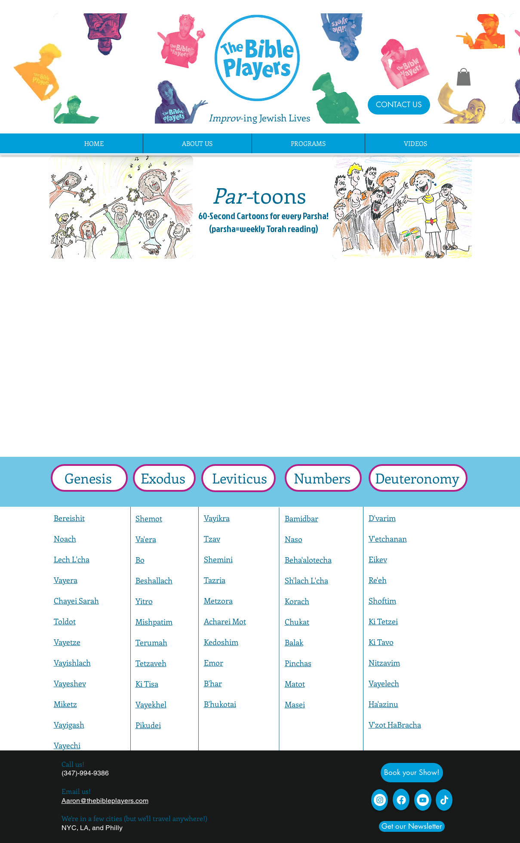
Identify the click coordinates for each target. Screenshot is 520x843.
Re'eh (378, 580)
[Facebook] (401, 800)
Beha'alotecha (308, 560)
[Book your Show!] (412, 772)
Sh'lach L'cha (306, 580)
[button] (463, 77)
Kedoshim (221, 642)
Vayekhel (150, 704)
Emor (213, 662)
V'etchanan (388, 538)
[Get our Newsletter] (412, 826)
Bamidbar (301, 518)
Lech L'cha (71, 559)
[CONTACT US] (399, 105)
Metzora (218, 600)
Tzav (212, 538)
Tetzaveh (150, 663)
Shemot (148, 518)
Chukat (297, 622)
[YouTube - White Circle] (423, 800)
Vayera (65, 580)
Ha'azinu (383, 704)
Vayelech (384, 683)
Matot (295, 684)
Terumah (151, 642)
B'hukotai (220, 704)
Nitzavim (384, 662)
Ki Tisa (146, 684)
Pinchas (298, 663)
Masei (295, 704)
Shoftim (382, 600)
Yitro (144, 601)
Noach (65, 538)
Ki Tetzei (383, 621)
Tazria (214, 580)
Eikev (378, 559)
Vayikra (217, 518)
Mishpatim (153, 622)
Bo (140, 560)
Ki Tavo (381, 642)
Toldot (65, 621)
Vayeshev (70, 683)
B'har (213, 683)
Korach (297, 601)
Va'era (145, 539)
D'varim (382, 518)
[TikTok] (444, 800)
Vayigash (69, 724)
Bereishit (69, 518)
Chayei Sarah (76, 600)
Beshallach (153, 580)
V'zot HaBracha (395, 724)
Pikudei (148, 725)
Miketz (65, 704)
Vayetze (67, 642)
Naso (293, 539)
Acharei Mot (225, 621)
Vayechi (67, 745)
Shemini (218, 559)
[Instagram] (380, 800)
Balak (294, 642)
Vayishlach (72, 662)
